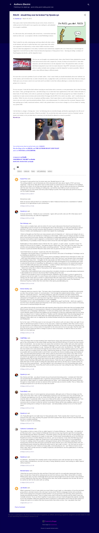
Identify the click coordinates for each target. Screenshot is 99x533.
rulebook (26, 171)
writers (50, 171)
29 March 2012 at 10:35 (27, 283)
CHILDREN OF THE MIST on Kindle (24, 159)
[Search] (88, 5)
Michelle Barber (24, 471)
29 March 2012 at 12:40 (27, 369)
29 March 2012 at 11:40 (27, 333)
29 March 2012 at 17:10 (27, 423)
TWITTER (21, 150)
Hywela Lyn (23, 211)
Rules (33, 171)
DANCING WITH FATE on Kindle (23, 161)
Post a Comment (20, 507)
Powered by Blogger (49, 521)
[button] (85, 15)
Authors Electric (22, 4)
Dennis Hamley (24, 289)
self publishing (41, 171)
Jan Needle (23, 488)
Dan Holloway (24, 223)
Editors (20, 171)
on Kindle (23, 157)
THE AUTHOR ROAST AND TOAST (47, 148)
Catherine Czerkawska (27, 428)
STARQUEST (16, 157)
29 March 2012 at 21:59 (27, 465)
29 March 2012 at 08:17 (27, 194)
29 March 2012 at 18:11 (27, 452)
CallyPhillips (23, 338)
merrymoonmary (53, 524)
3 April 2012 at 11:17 (26, 503)
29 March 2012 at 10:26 (27, 206)
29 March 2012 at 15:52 (27, 408)
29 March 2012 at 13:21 (27, 386)
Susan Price (23, 179)
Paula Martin (24, 391)
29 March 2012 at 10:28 (27, 218)
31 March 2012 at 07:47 (27, 482)
